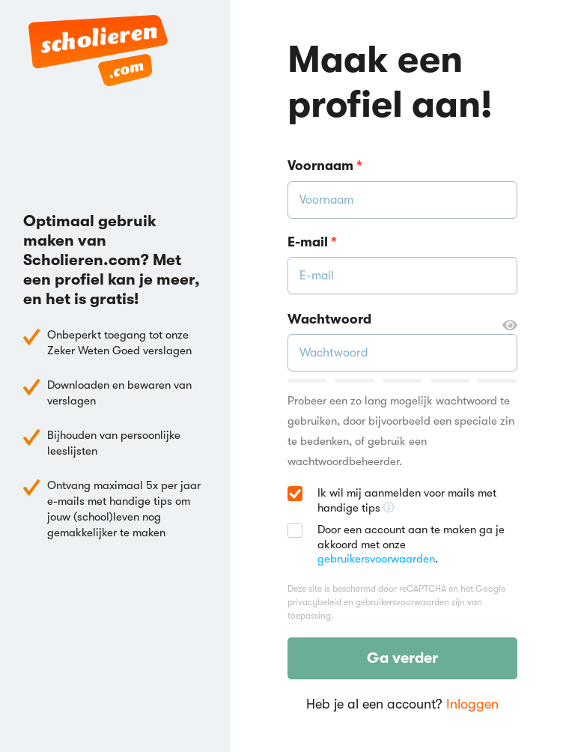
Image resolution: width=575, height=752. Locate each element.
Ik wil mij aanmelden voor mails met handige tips (417, 500)
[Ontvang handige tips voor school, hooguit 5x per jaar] (389, 508)
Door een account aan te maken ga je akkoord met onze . (411, 544)
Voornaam (325, 165)
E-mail (312, 241)
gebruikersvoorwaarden (376, 558)
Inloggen (472, 704)
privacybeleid (314, 602)
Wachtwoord (402, 320)
